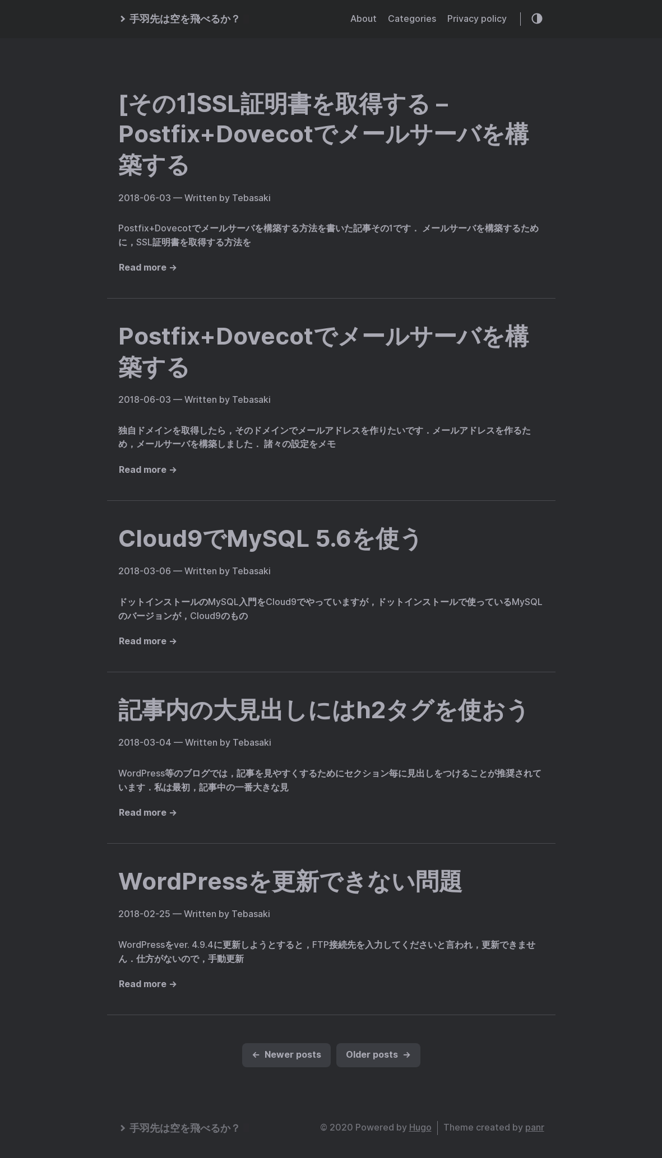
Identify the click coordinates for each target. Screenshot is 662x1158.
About (363, 18)
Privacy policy (477, 18)
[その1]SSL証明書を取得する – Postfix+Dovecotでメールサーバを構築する (323, 134)
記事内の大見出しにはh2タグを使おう (324, 710)
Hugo (420, 1127)
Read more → (148, 267)
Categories (412, 18)
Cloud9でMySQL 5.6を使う (270, 538)
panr (534, 1127)
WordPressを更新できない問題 (290, 881)
